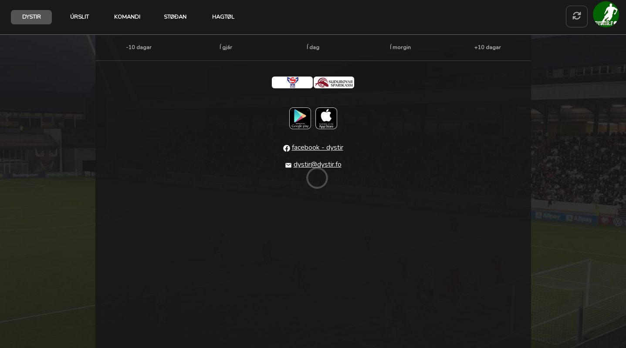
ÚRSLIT (79, 17)
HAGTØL (223, 17)
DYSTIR (31, 17)
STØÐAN (175, 17)
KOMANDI (127, 17)
